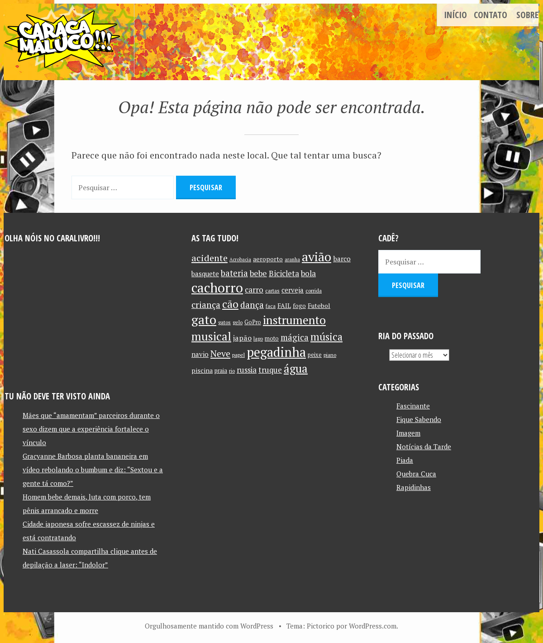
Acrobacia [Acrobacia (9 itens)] (240, 259)
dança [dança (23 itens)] (252, 305)
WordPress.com (372, 625)
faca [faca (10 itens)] (271, 305)
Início (455, 15)
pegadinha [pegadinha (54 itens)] (276, 352)
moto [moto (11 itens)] (272, 338)
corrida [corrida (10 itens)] (313, 290)
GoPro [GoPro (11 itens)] (252, 322)
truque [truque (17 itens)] (270, 370)
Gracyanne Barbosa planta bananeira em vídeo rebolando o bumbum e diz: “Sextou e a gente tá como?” (93, 469)
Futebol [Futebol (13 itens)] (319, 305)
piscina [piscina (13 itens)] (202, 370)
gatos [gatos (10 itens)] (224, 322)
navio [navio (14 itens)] (200, 354)
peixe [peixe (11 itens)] (315, 355)
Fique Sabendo (418, 419)
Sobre (527, 15)
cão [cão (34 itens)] (230, 304)
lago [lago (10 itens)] (258, 338)
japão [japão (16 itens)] (242, 338)
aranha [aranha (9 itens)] (292, 259)
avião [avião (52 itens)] (316, 256)
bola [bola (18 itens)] (308, 273)
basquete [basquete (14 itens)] (205, 273)
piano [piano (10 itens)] (330, 354)
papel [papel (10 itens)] (238, 354)
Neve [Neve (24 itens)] (220, 353)
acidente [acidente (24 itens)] (209, 258)
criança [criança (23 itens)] (205, 305)
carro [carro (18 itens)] (254, 289)
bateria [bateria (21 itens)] (234, 273)
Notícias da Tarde (423, 446)
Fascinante (413, 405)
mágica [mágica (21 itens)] (295, 337)
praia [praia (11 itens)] (220, 370)
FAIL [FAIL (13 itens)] (284, 305)
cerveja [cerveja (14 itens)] (292, 290)
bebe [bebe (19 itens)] (258, 273)
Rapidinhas (413, 487)
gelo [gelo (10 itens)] (238, 322)
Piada (404, 460)
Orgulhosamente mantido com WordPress (209, 625)
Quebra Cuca (416, 473)
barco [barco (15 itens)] (342, 258)
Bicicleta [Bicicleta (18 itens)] (284, 273)
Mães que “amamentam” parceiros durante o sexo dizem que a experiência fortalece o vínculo (91, 429)
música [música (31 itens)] (326, 336)
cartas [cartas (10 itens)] (272, 290)
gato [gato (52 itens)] (203, 319)
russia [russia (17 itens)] (247, 370)
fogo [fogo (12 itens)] (299, 306)
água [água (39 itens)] (296, 368)
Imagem (408, 432)
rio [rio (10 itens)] (232, 370)
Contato (490, 15)
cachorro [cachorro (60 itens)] (217, 287)
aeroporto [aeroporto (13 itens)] (268, 258)
